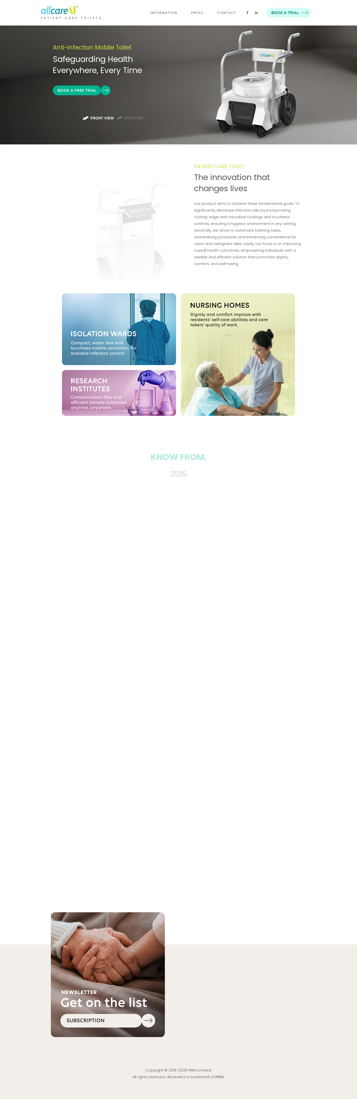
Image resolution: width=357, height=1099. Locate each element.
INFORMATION (163, 12)
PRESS (197, 12)
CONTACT (226, 12)
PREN (219, 1076)
